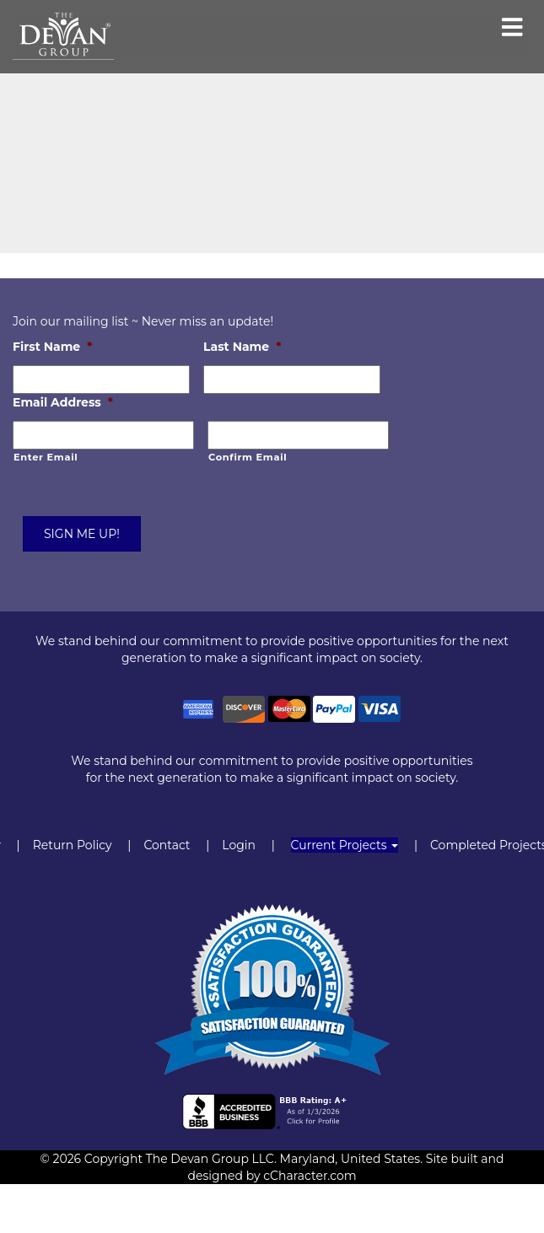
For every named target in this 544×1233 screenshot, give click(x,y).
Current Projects (345, 845)
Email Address (63, 402)
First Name (52, 346)
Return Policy (72, 845)
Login (239, 845)
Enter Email (45, 457)
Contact (166, 845)
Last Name (242, 346)
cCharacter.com (309, 1175)
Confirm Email (247, 457)
